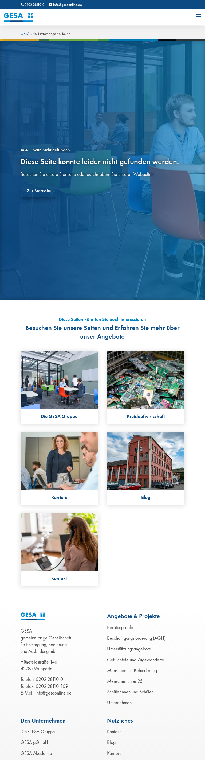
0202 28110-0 (34, 5)
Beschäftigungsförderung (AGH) (136, 638)
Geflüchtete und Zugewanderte (135, 660)
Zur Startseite (39, 190)
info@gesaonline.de (54, 693)
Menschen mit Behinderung (132, 670)
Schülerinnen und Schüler (130, 692)
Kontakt (114, 732)
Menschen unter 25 (125, 681)
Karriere (114, 753)
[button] (198, 16)
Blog (111, 742)
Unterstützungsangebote (129, 649)
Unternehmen (119, 702)
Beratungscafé (120, 627)
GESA (25, 34)
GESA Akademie (36, 753)
